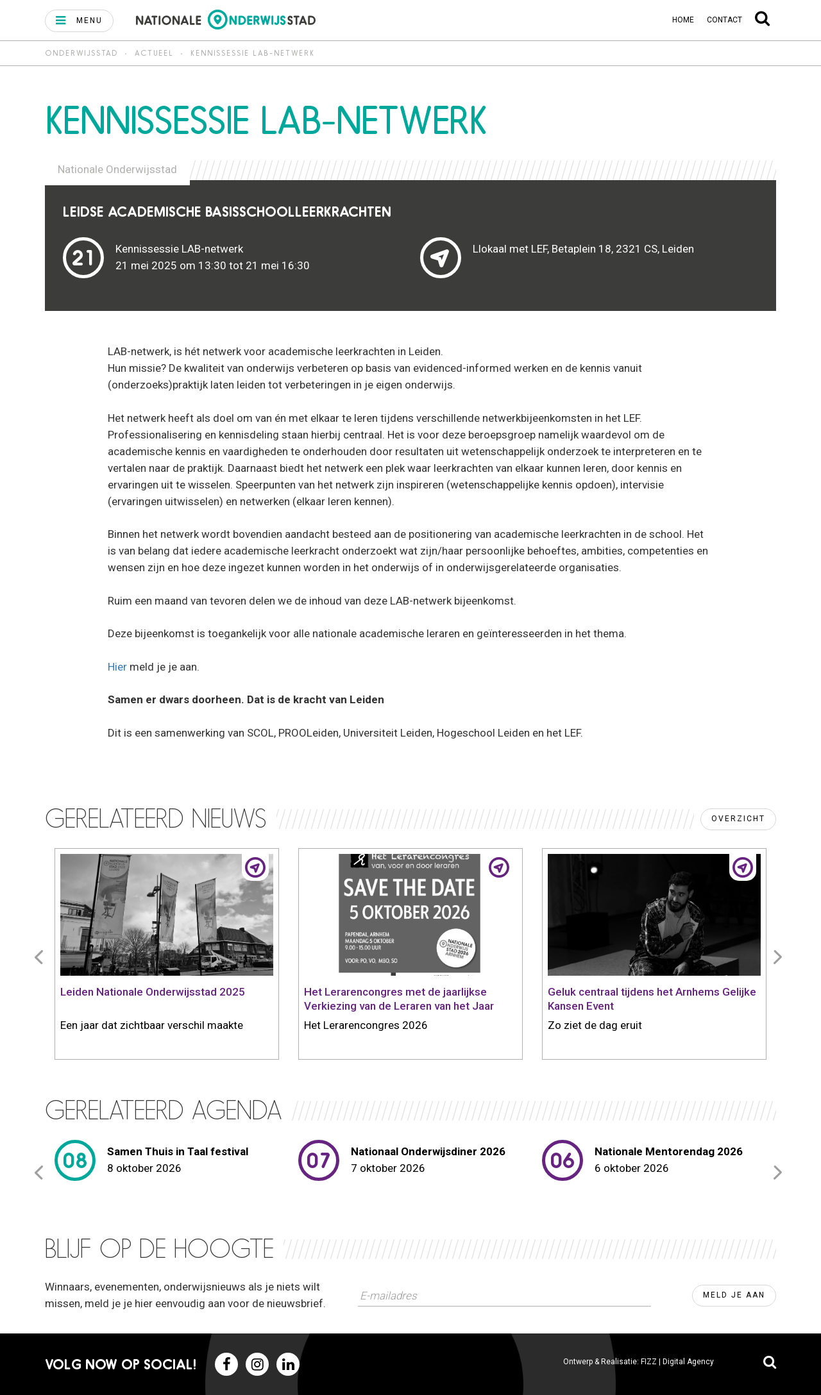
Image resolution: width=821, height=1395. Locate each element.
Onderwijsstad (81, 53)
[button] (79, 21)
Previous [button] (41, 956)
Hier (119, 666)
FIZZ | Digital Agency (677, 1361)
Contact (724, 19)
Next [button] (780, 956)
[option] (167, 956)
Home (683, 19)
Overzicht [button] (738, 818)
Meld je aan (734, 1295)
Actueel (154, 53)
